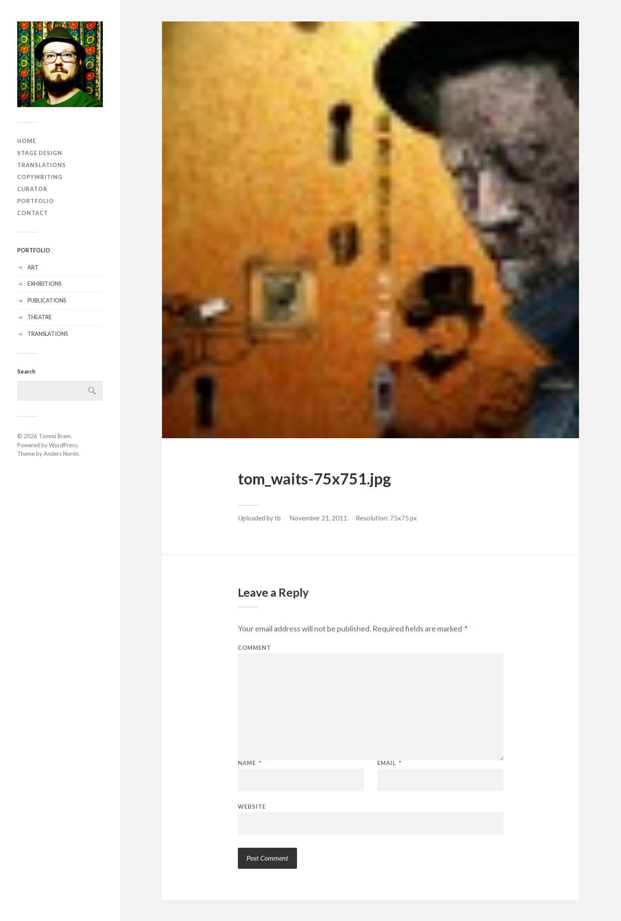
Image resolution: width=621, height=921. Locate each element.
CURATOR (32, 188)
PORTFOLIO (35, 200)
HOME (26, 141)
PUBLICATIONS (46, 300)
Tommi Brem (55, 436)
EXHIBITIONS (44, 283)
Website (252, 806)
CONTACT (32, 212)
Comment (254, 648)
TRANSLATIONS (41, 164)
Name (249, 763)
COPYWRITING (40, 176)
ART (33, 267)
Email (389, 763)
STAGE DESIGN (39, 153)
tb (278, 518)
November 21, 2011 (318, 518)
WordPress (63, 445)
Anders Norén (61, 453)
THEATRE (39, 317)
